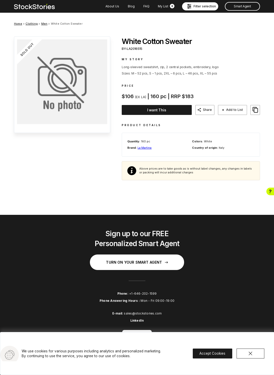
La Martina (145, 147)
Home (18, 23)
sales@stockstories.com (143, 313)
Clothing (31, 23)
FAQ (146, 6)
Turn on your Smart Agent (137, 262)
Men (44, 23)
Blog (131, 6)
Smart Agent (242, 6)
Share (211, 110)
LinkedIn (137, 320)
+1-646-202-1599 (143, 293)
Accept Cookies (212, 353)
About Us (112, 6)
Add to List (236, 110)
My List (166, 6)
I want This (158, 110)
